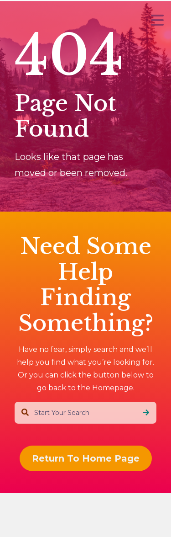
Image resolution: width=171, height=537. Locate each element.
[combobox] (85, 413)
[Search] (146, 413)
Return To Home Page (86, 458)
